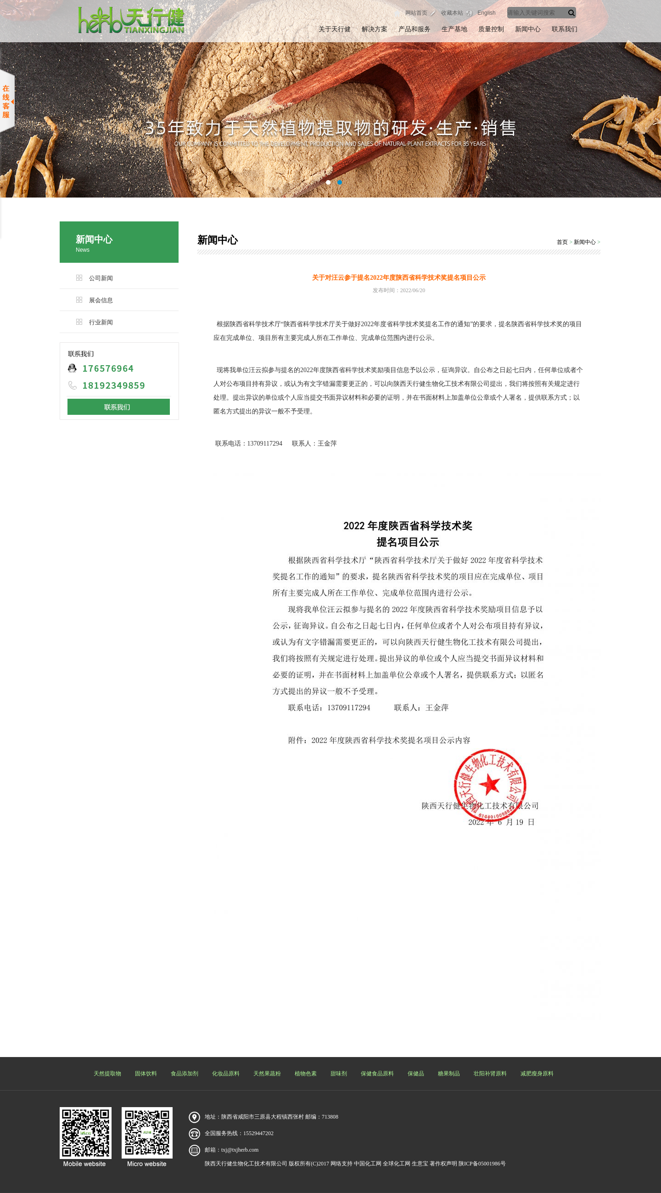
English (486, 13)
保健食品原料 (377, 1073)
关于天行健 (335, 29)
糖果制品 (449, 1073)
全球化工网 (396, 1163)
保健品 (416, 1073)
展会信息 (101, 300)
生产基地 (454, 29)
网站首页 (416, 13)
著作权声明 (443, 1163)
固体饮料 (146, 1073)
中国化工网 (367, 1163)
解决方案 (374, 29)
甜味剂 (338, 1073)
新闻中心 (528, 29)
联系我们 (564, 29)
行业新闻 (101, 322)
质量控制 (491, 29)
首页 (562, 242)
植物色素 (306, 1073)
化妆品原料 (226, 1073)
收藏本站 (452, 13)
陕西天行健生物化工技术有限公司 (246, 1163)
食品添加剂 (184, 1073)
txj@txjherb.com (239, 1150)
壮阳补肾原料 (490, 1073)
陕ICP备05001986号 (482, 1163)
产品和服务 (414, 29)
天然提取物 (107, 1073)
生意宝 (420, 1163)
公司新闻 (101, 278)
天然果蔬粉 (267, 1073)
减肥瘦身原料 (537, 1073)
